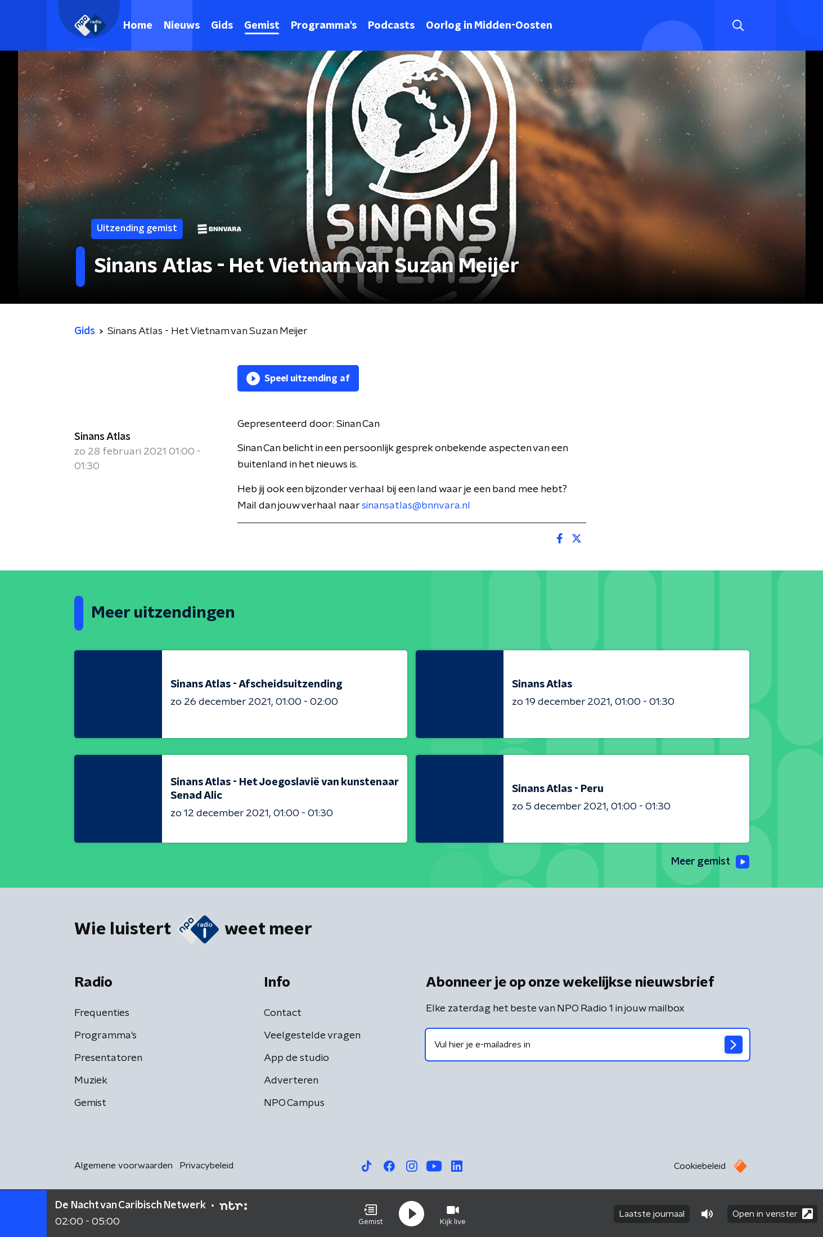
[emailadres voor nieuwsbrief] (587, 1044)
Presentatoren (108, 1058)
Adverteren (291, 1081)
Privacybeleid (206, 1165)
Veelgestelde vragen (312, 1036)
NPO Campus (294, 1103)
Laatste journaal (652, 1213)
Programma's (324, 26)
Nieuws (182, 26)
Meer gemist (709, 862)
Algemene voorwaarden (123, 1165)
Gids (222, 26)
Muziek (90, 1081)
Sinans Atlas (102, 437)
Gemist (262, 26)
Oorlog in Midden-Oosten (489, 26)
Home (137, 26)
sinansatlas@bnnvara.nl (416, 506)
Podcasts (391, 26)
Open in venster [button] (772, 1213)
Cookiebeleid (700, 1166)
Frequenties (101, 1013)
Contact (283, 1013)
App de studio (296, 1058)
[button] (371, 1213)
